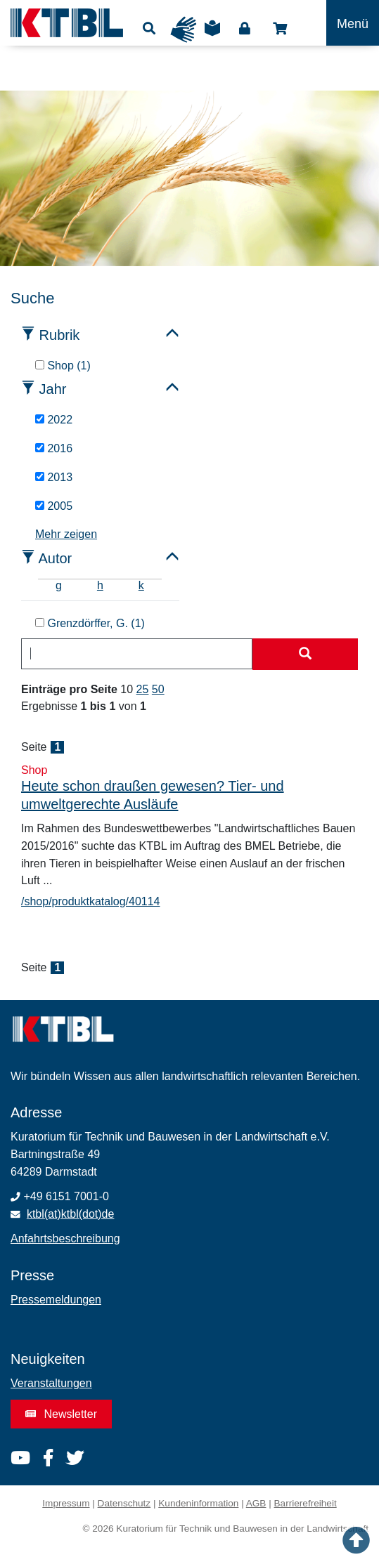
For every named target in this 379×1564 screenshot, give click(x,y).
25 (142, 689)
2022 (53, 420)
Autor (55, 558)
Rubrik (59, 335)
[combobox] (136, 653)
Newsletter (61, 1414)
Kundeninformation (198, 1503)
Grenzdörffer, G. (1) (90, 623)
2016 (53, 448)
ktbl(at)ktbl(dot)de (71, 1214)
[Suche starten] (305, 654)
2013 (53, 477)
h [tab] (100, 585)
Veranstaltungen (51, 1383)
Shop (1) (63, 366)
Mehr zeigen (66, 534)
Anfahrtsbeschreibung (65, 1238)
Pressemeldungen (56, 1300)
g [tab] (59, 585)
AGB (256, 1503)
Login (244, 28)
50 (158, 689)
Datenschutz (124, 1503)
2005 (53, 506)
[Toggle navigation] (352, 23)
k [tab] (141, 585)
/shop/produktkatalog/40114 (90, 901)
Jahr (53, 389)
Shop (280, 28)
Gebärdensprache (183, 29)
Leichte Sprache (212, 33)
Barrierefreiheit (305, 1503)
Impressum (65, 1503)
